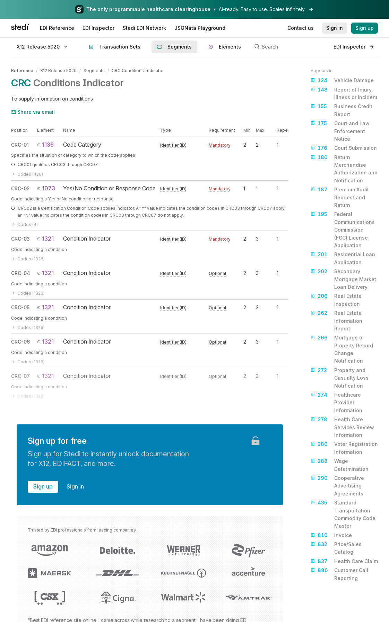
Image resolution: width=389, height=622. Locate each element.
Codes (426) (27, 174)
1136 (45, 144)
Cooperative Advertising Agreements (337, 485)
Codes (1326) (28, 258)
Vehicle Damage (342, 80)
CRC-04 (20, 273)
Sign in (75, 486)
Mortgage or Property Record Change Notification (342, 349)
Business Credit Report (341, 110)
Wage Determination (340, 464)
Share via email (33, 112)
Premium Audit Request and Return (340, 197)
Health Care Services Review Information (342, 427)
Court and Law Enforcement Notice (340, 131)
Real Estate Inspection (336, 299)
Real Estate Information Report (336, 320)
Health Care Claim (344, 561)
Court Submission (344, 148)
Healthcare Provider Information (336, 402)
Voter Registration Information (344, 447)
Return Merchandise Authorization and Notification (344, 168)
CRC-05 (20, 307)
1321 (45, 238)
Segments (94, 70)
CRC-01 (20, 145)
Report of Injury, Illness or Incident (344, 93)
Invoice (331, 535)
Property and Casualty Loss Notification (340, 377)
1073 (46, 188)
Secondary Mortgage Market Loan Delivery (343, 279)
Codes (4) (24, 224)
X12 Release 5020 (58, 70)
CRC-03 (20, 239)
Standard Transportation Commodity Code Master (343, 514)
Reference (22, 70)
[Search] (290, 46)
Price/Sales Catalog (336, 548)
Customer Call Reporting (339, 574)
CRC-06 (20, 342)
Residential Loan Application (343, 258)
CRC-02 (20, 188)
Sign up (43, 486)
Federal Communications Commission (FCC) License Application (343, 229)
